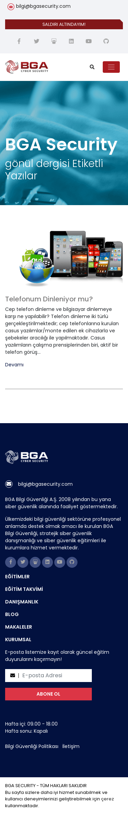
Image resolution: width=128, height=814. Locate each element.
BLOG (12, 614)
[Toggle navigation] (111, 67)
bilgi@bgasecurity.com (43, 6)
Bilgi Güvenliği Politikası (31, 746)
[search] (92, 67)
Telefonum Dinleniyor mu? (49, 299)
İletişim (71, 746)
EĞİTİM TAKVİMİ (24, 589)
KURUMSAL (18, 639)
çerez (107, 799)
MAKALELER (18, 627)
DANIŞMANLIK (21, 601)
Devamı (14, 364)
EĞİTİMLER (17, 576)
